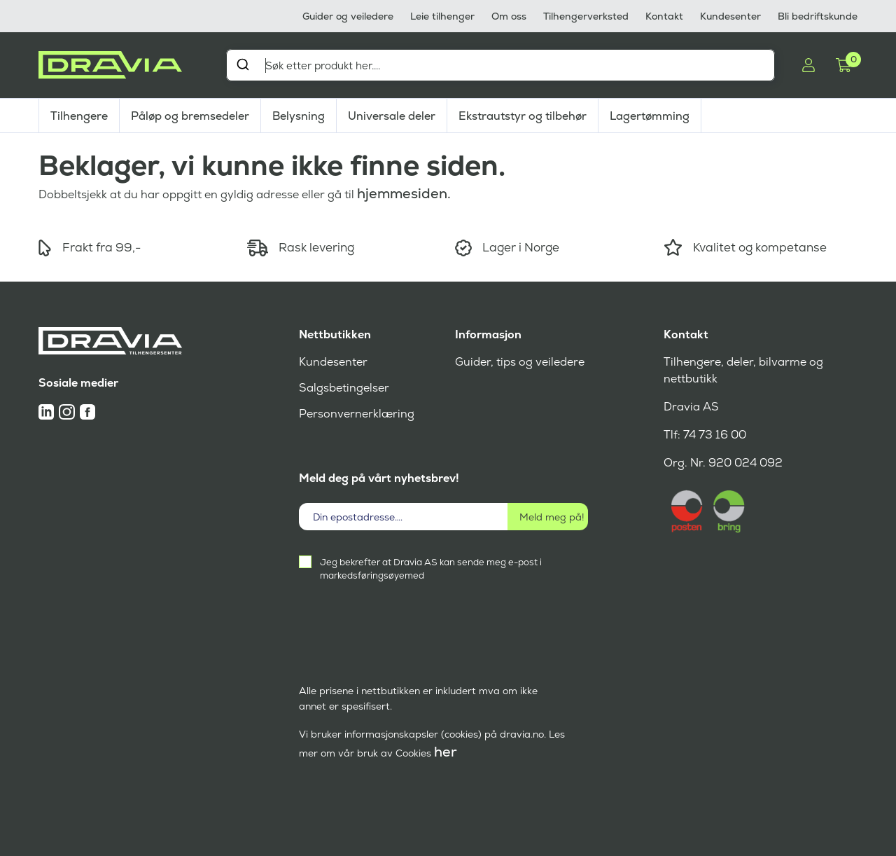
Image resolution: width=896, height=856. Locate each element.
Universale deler (391, 116)
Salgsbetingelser (344, 387)
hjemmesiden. (404, 193)
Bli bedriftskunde (818, 16)
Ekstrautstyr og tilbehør (522, 116)
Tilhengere (79, 116)
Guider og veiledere (347, 16)
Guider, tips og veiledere (519, 361)
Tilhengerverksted (586, 16)
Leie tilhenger (442, 16)
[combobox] (500, 65)
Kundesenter (730, 16)
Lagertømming (650, 116)
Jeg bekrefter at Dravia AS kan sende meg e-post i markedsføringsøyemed (431, 568)
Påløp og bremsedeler (190, 116)
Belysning (298, 116)
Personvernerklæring (356, 413)
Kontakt (664, 16)
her (445, 752)
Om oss (508, 16)
